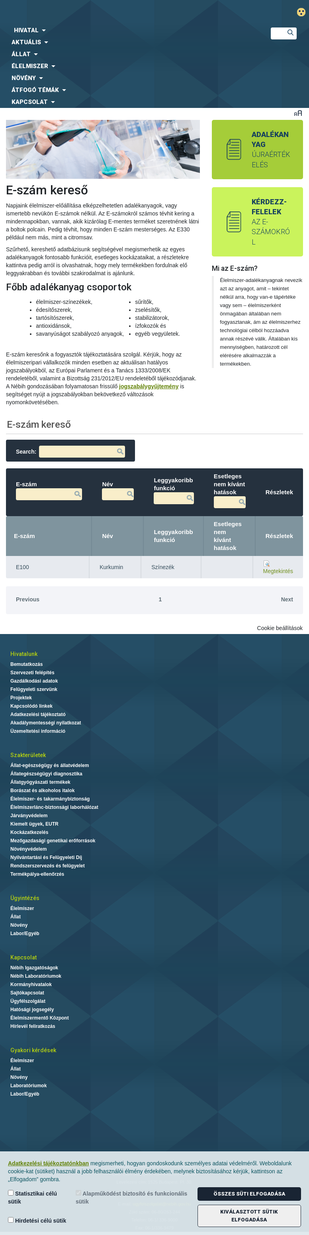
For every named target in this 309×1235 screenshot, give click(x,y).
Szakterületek (28, 755)
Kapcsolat (23, 957)
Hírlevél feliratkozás (32, 1026)
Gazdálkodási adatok (34, 681)
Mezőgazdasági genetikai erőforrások (52, 841)
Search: (70, 452)
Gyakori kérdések (33, 1050)
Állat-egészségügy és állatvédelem (49, 765)
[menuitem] (129, 30)
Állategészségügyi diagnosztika (46, 774)
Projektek (21, 698)
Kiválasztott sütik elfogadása (249, 1216)
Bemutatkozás (26, 664)
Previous (27, 599)
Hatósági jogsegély (32, 1009)
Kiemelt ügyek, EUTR (34, 824)
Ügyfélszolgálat (27, 1001)
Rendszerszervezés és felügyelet (47, 866)
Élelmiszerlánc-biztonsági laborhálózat (54, 807)
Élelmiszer (22, 908)
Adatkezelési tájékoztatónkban (48, 1163)
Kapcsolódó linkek (31, 706)
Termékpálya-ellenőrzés (37, 874)
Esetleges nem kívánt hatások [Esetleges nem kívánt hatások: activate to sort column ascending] (228, 536)
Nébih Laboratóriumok (35, 976)
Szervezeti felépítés (32, 672)
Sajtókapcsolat (27, 993)
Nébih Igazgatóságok (34, 968)
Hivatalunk (23, 654)
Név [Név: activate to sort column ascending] (107, 535)
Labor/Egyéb (24, 933)
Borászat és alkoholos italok (42, 790)
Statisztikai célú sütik (32, 1197)
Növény (18, 925)
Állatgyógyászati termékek (40, 782)
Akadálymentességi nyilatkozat (45, 723)
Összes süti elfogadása (249, 1194)
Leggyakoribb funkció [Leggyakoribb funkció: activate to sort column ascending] (173, 535)
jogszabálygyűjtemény (148, 386)
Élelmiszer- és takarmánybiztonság (50, 799)
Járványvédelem (28, 815)
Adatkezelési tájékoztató (38, 714)
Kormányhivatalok (31, 984)
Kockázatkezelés (29, 832)
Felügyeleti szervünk (33, 689)
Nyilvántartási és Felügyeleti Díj (46, 857)
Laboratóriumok (28, 1085)
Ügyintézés (24, 898)
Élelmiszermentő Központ (39, 1018)
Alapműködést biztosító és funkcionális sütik (131, 1197)
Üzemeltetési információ (37, 731)
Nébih (105, 12)
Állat (15, 917)
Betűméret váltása (298, 113)
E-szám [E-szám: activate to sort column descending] (24, 535)
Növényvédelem (28, 849)
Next (287, 599)
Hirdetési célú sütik (37, 1220)
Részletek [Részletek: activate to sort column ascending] (279, 535)
